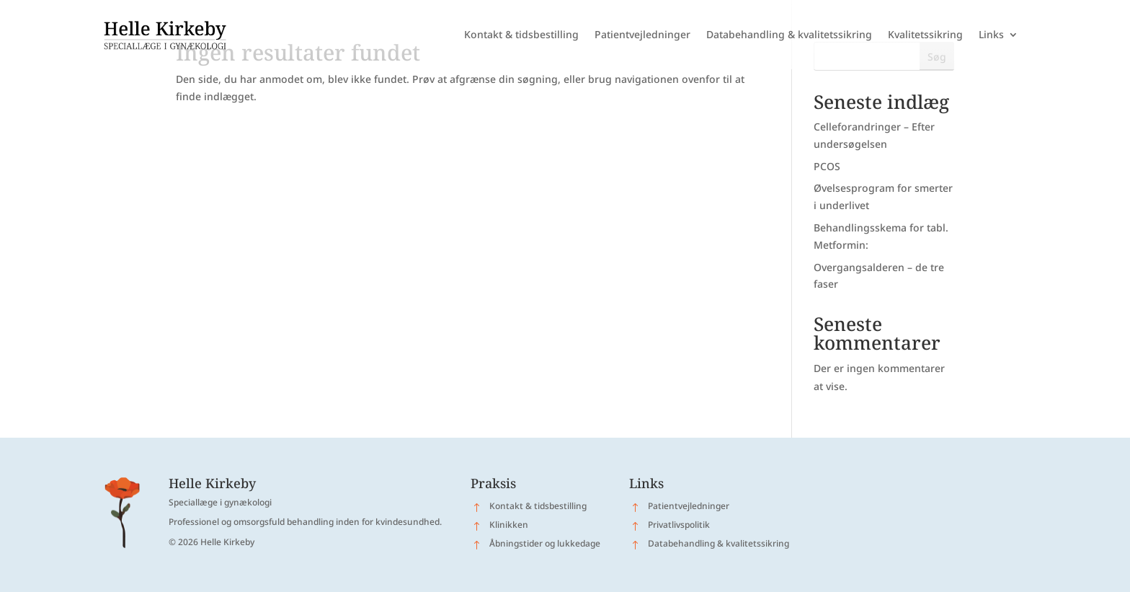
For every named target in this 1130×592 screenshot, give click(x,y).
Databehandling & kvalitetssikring (789, 34)
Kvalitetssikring (925, 34)
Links (991, 34)
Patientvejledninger (642, 34)
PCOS (827, 166)
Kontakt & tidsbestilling (521, 34)
